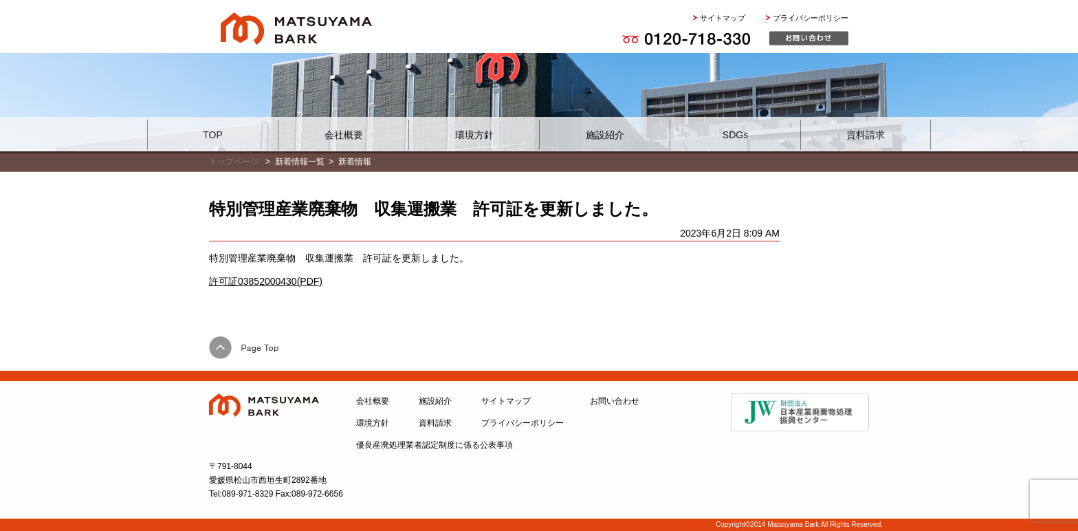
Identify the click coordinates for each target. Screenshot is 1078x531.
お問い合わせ (614, 401)
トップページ (233, 161)
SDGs (735, 134)
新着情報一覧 (299, 161)
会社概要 (343, 134)
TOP (213, 134)
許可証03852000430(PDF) (265, 281)
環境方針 (474, 134)
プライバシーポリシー (810, 18)
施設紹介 (605, 134)
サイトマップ (722, 18)
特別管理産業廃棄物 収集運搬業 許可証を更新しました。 (433, 208)
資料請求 (865, 134)
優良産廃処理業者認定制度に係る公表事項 (434, 445)
